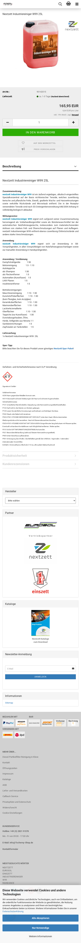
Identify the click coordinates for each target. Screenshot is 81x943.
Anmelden (40, 677)
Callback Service (10, 796)
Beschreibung (11, 166)
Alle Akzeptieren (40, 918)
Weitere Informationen (40, 936)
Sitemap (9, 703)
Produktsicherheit (14, 455)
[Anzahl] (40, 122)
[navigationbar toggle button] (77, 4)
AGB (4, 785)
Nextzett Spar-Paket (63, 348)
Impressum (7, 773)
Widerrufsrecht (9, 807)
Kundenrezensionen (15, 464)
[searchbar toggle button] (60, 4)
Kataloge (6, 779)
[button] (7, 122)
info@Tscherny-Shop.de (21, 842)
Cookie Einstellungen (12, 813)
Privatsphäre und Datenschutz (16, 802)
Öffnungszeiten (9, 768)
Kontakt (6, 762)
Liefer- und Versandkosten (15, 790)
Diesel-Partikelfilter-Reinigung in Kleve (20, 757)
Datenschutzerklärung (12, 911)
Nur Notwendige (40, 928)
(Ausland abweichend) (60, 96)
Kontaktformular (10, 849)
